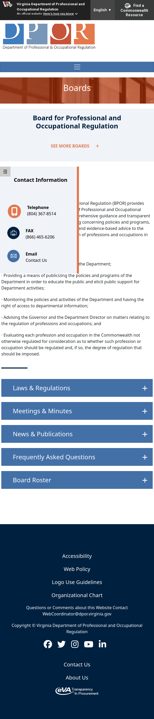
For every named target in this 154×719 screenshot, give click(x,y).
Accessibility (77, 555)
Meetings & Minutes (42, 410)
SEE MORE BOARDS (75, 146)
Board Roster (32, 479)
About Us (77, 677)
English (103, 10)
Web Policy (77, 569)
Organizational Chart (77, 595)
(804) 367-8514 (41, 214)
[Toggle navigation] (77, 67)
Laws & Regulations (41, 387)
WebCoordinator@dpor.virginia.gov (77, 614)
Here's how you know (58, 13)
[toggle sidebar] (5, 172)
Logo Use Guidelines (77, 582)
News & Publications (43, 433)
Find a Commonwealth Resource (134, 10)
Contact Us (36, 260)
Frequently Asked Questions (54, 456)
